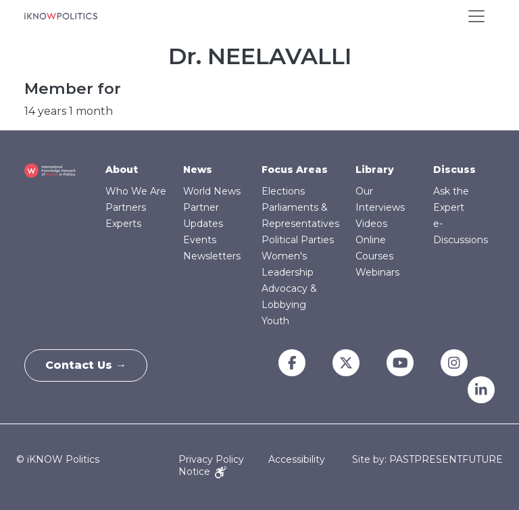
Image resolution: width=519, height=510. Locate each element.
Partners (125, 207)
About (121, 169)
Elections (283, 191)
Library (374, 169)
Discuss (454, 169)
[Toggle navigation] (476, 16)
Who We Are (135, 191)
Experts (123, 224)
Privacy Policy (211, 459)
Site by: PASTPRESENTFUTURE (427, 459)
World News (212, 191)
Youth (275, 321)
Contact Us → (85, 365)
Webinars (377, 272)
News (197, 169)
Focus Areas (295, 169)
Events (199, 240)
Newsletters (212, 256)
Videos (371, 224)
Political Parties (298, 240)
